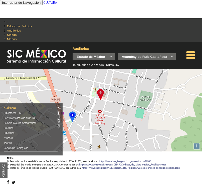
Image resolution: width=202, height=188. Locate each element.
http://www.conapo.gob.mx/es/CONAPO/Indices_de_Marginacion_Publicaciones (122, 164)
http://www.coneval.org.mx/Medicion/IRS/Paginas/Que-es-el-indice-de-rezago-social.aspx (131, 167)
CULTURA (50, 2)
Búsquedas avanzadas (88, 65)
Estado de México (19, 26)
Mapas (12, 34)
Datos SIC (112, 65)
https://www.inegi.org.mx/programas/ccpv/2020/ (125, 161)
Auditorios (14, 30)
